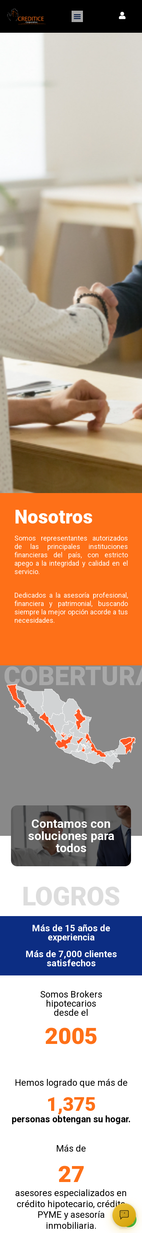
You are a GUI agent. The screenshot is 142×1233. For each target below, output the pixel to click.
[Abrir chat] (124, 1215)
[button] (77, 16)
